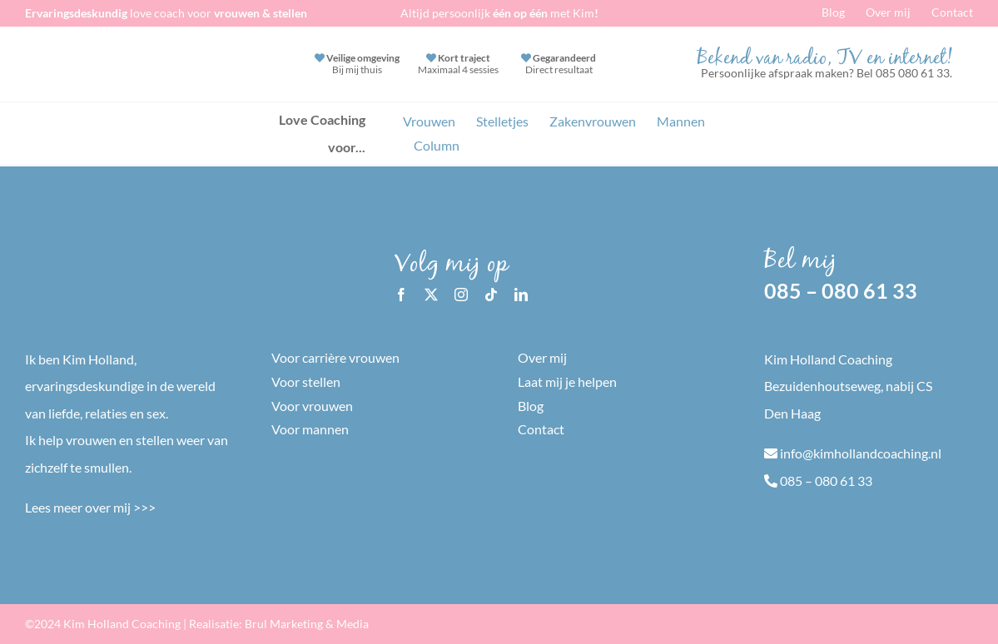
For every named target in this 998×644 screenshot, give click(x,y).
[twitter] (431, 294)
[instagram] (461, 294)
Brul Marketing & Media (307, 624)
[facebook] (401, 294)
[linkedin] (521, 294)
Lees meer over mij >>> (90, 507)
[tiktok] (491, 294)
